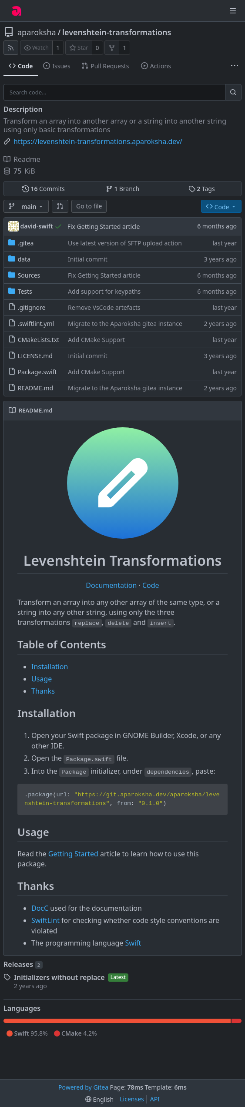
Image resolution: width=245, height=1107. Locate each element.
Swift (133, 943)
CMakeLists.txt (38, 339)
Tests (25, 291)
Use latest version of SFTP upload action (125, 243)
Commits (43, 188)
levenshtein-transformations (116, 32)
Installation (49, 666)
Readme (21, 159)
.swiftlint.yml (36, 323)
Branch (123, 188)
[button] (60, 206)
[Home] (16, 11)
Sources (29, 275)
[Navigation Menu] (233, 11)
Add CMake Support (96, 339)
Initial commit (87, 259)
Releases (23, 964)
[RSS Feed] (10, 47)
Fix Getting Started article (103, 226)
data (24, 259)
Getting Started (73, 854)
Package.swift (37, 372)
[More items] (235, 66)
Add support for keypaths (104, 291)
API (155, 1099)
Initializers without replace (59, 977)
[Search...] (233, 92)
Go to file (89, 206)
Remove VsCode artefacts (104, 307)
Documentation (112, 585)
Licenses (132, 1099)
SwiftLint (45, 920)
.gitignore (32, 307)
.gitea (26, 243)
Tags (201, 188)
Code (150, 585)
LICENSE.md (35, 356)
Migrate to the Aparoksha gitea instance (125, 323)
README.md (36, 388)
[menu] (99, 1099)
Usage (41, 679)
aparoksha (36, 32)
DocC (39, 908)
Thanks (43, 691)
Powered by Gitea (83, 1087)
